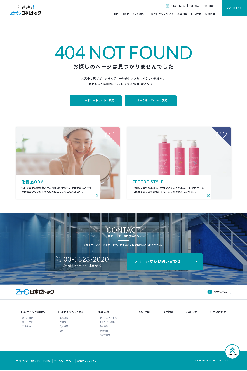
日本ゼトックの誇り (133, 14)
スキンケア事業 (108, 323)
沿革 (62, 331)
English (182, 5)
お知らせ (192, 312)
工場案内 (25, 327)
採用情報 (210, 14)
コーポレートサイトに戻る (97, 100)
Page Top (232, 355)
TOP (115, 14)
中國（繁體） (209, 5)
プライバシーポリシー (67, 361)
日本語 (174, 5)
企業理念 (64, 318)
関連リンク (37, 361)
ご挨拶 (63, 323)
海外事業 (105, 327)
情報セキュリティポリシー (94, 361)
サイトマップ (22, 361)
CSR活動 (196, 14)
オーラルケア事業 (110, 318)
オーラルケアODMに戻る (153, 100)
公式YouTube (220, 292)
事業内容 (182, 14)
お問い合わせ (219, 312)
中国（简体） (195, 5)
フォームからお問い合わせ (159, 262)
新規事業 (105, 331)
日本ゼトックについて (161, 14)
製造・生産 (26, 323)
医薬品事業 (106, 336)
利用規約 (49, 361)
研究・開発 (26, 318)
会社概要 (64, 327)
